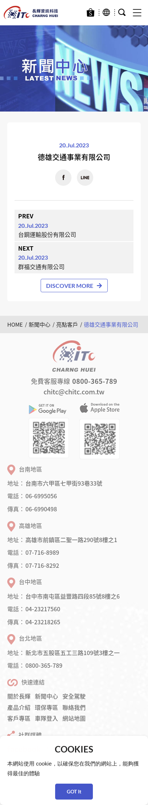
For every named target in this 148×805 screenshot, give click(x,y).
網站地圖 (74, 718)
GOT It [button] (74, 791)
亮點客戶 (67, 324)
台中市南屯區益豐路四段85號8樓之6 (72, 596)
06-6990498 (41, 508)
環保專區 (46, 707)
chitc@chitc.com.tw (74, 392)
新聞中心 (39, 324)
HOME (15, 324)
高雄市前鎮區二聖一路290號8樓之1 (71, 539)
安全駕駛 (74, 696)
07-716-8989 (42, 552)
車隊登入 (46, 718)
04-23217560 (42, 608)
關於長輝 (18, 696)
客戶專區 (18, 718)
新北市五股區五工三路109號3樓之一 (72, 652)
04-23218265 (42, 621)
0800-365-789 (94, 381)
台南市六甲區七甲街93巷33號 (63, 483)
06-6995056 (41, 495)
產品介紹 (18, 707)
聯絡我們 (74, 707)
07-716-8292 (42, 565)
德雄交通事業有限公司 (111, 324)
